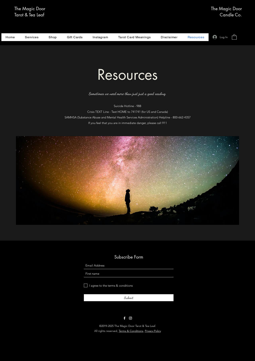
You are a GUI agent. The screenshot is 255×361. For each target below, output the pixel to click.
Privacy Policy (153, 331)
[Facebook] (125, 318)
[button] (234, 37)
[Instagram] (130, 318)
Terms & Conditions (131, 331)
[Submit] (129, 297)
